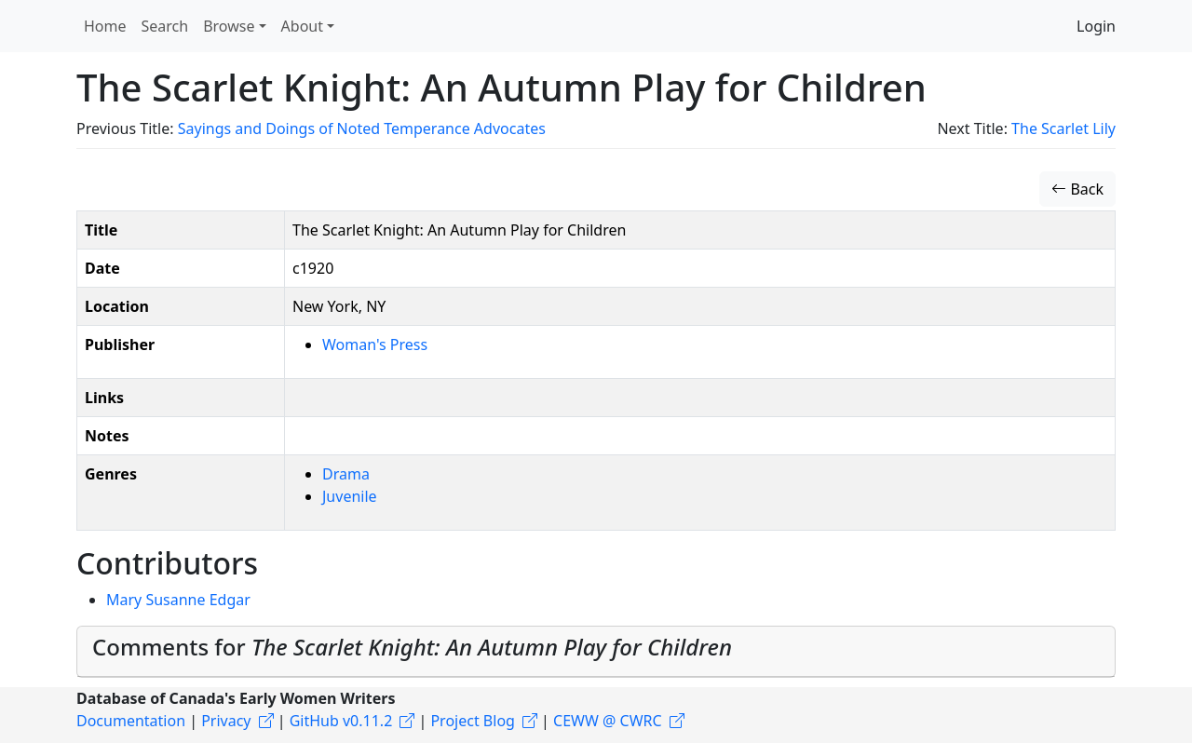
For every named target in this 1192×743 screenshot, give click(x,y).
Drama (346, 474)
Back (1077, 189)
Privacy (226, 720)
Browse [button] (228, 26)
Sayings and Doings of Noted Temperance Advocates (362, 128)
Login (1096, 26)
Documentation (130, 720)
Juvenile (349, 496)
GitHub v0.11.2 (341, 720)
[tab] (596, 652)
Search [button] (165, 26)
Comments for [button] (412, 646)
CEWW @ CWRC (607, 720)
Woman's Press (374, 344)
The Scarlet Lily (1063, 128)
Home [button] (105, 26)
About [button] (302, 26)
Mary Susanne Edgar (178, 599)
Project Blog (472, 720)
